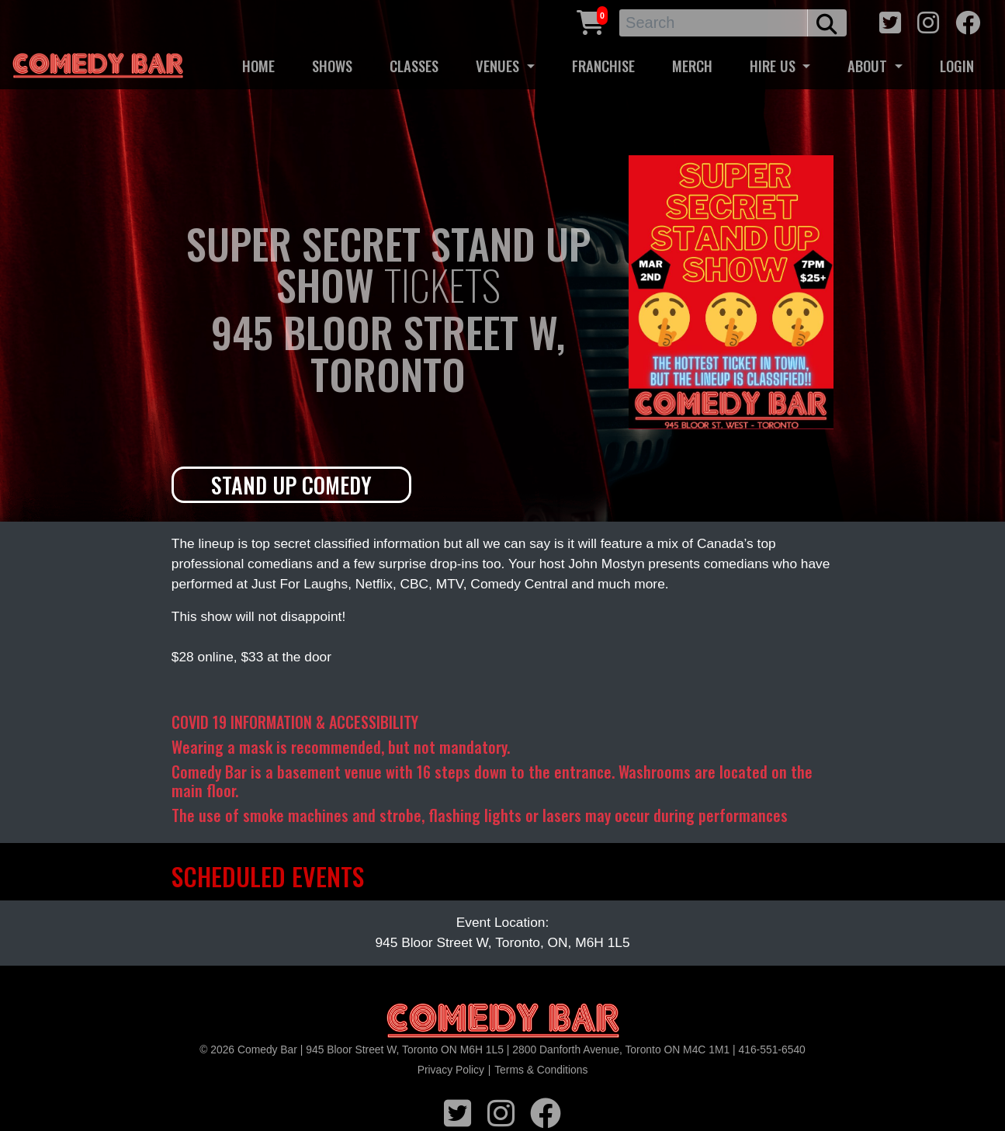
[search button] (827, 22)
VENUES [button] (499, 65)
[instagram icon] (928, 20)
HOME (258, 65)
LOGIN (957, 65)
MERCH (692, 65)
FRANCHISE (603, 65)
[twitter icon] (890, 20)
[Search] (713, 22)
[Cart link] (591, 20)
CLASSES (414, 65)
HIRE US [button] (774, 65)
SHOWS (332, 65)
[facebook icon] (967, 20)
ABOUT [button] (869, 65)
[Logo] (502, 1021)
